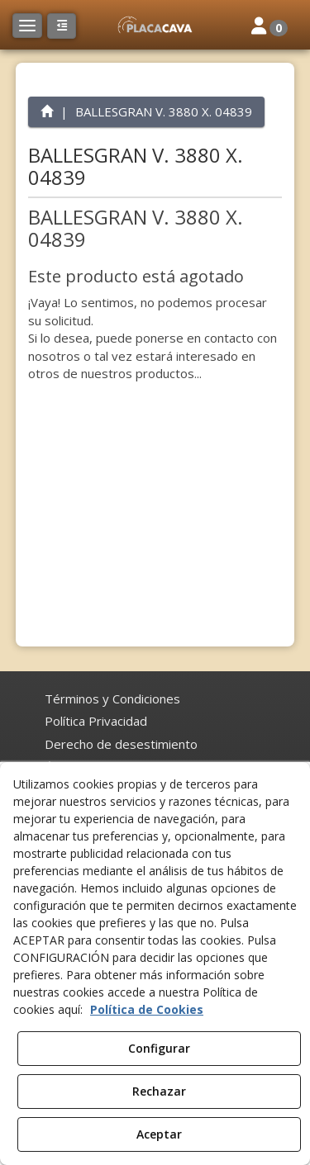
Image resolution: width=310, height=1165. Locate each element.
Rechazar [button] (159, 1091)
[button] (154, 24)
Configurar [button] (159, 1048)
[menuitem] (112, 699)
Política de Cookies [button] (146, 1009)
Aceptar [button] (159, 1134)
